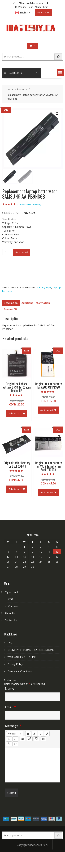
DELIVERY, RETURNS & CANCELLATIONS (30, 650)
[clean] (47, 733)
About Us (10, 613)
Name (9, 688)
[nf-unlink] (36, 738)
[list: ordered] (9, 738)
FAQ (9, 642)
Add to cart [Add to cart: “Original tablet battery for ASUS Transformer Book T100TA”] (46, 492)
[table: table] (43, 738)
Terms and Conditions (19, 671)
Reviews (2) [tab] (10, 309)
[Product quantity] (7, 252)
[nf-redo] (15, 743)
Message (13, 726)
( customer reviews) (29, 204)
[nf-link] (30, 738)
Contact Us (11, 620)
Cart (10, 599)
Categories (13, 73)
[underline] (40, 733)
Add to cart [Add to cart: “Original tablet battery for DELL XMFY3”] (15, 489)
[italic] (34, 733)
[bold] (28, 733)
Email (10, 707)
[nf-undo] (9, 743)
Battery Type (44, 287)
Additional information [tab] (35, 303)
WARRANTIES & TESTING (21, 657)
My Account (43, 12)
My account (11, 592)
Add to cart (21, 252)
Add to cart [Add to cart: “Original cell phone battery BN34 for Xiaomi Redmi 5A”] (15, 413)
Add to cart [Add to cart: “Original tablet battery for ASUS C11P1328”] (46, 410)
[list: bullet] (15, 738)
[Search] (58, 56)
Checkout (13, 606)
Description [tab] (11, 303)
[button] (60, 72)
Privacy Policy (15, 664)
